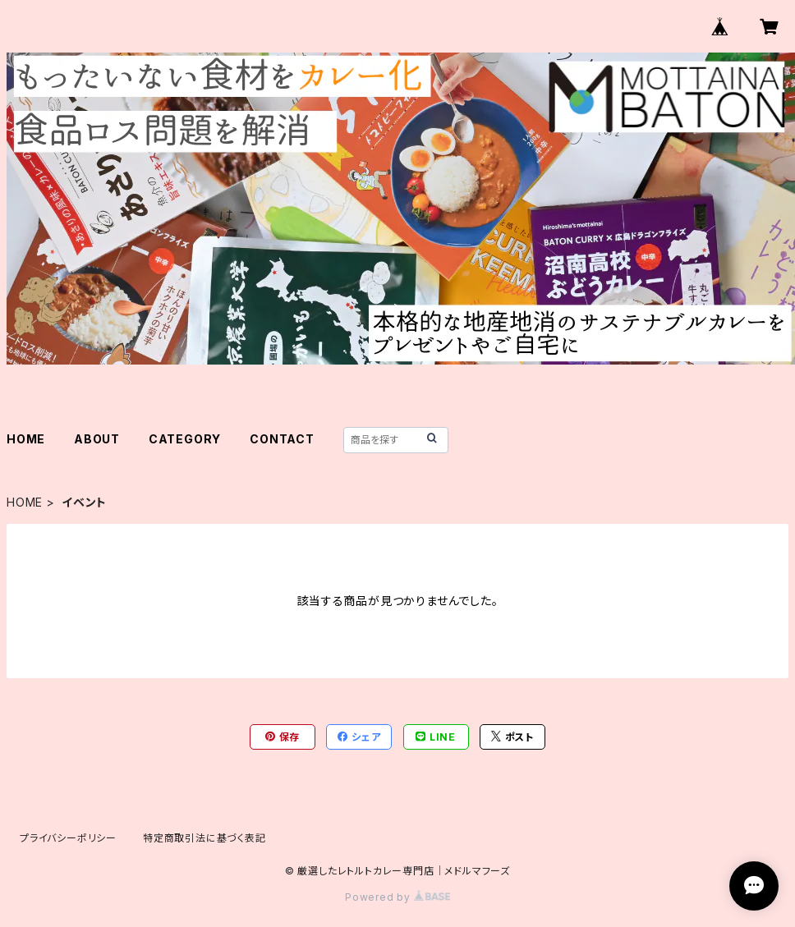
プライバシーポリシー (68, 838)
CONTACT (282, 439)
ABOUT (97, 439)
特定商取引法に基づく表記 (204, 838)
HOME (26, 439)
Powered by (397, 897)
